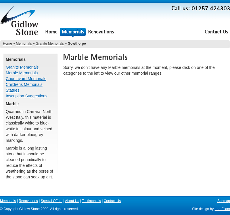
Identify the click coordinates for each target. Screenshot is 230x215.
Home (51, 32)
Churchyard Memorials (26, 78)
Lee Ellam (222, 209)
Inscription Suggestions (26, 96)
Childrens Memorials (24, 84)
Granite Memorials (50, 44)
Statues (12, 90)
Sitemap (223, 201)
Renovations (101, 32)
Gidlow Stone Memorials (20, 22)
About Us (160, 32)
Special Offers (132, 32)
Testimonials (187, 32)
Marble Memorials (22, 73)
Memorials (73, 32)
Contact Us (216, 32)
